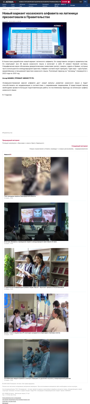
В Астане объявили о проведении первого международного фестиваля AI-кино (30, 242)
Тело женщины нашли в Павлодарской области (20, 196)
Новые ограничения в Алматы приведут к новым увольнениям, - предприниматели (59, 149)
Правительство (7, 132)
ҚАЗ (81, 1)
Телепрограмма (49, 2)
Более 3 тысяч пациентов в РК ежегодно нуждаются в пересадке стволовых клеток (32, 333)
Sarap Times (13, 5)
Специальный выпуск (33, 5)
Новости (22, 2)
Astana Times (4, 5)
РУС (85, 1)
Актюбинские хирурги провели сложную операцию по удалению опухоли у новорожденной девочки (37, 378)
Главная (4, 9)
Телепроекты (31, 2)
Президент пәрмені (45, 5)
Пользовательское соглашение (11, 398)
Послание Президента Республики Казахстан (16, 399)
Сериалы (39, 2)
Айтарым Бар (22, 5)
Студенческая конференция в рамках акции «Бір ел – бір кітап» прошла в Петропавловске (34, 287)
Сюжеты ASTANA (14, 9)
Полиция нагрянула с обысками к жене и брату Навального (23, 143)
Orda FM (58, 2)
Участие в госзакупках (9, 401)
